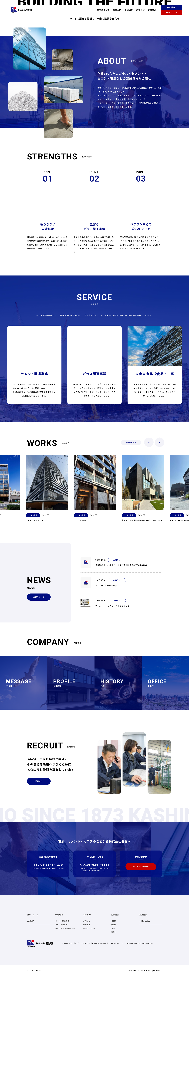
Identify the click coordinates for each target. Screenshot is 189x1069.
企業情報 (152, 10)
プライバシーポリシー (34, 1062)
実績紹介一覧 (131, 533)
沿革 (113, 1019)
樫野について (103, 10)
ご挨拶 (114, 1012)
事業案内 (117, 10)
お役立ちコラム (89, 1019)
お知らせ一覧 (38, 688)
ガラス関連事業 (61, 1015)
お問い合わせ (171, 12)
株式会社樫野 (21, 10)
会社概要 (114, 1015)
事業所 (114, 1023)
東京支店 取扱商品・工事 (65, 1019)
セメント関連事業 (62, 1012)
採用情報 (171, 7)
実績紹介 (129, 10)
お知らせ (140, 10)
